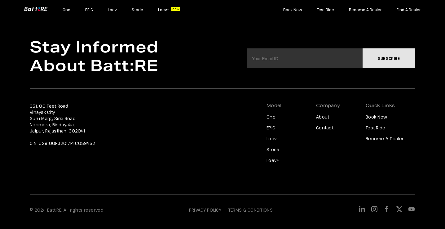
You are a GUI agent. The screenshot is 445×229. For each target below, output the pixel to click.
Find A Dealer (409, 9)
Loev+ (163, 9)
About (322, 117)
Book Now (292, 9)
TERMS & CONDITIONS (250, 210)
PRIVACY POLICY (205, 210)
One (66, 9)
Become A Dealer (365, 9)
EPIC (89, 9)
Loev (112, 9)
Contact (324, 128)
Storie (137, 9)
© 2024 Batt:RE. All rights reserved (67, 210)
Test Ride (325, 9)
